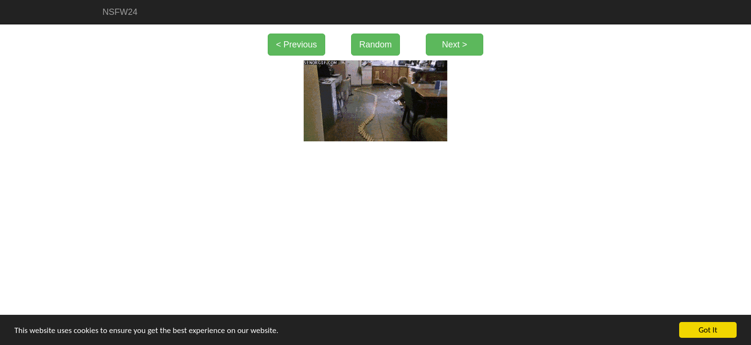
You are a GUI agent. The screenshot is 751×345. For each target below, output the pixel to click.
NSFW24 (119, 12)
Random (375, 44)
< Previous (296, 44)
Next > (454, 44)
